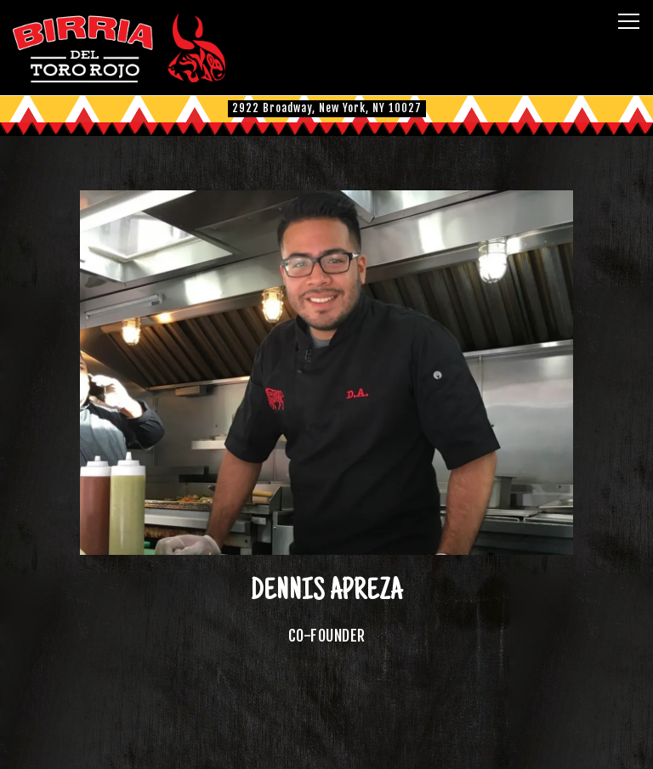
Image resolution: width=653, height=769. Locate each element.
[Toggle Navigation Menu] (629, 21)
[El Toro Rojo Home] (119, 47)
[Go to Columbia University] (327, 108)
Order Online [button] (326, 745)
